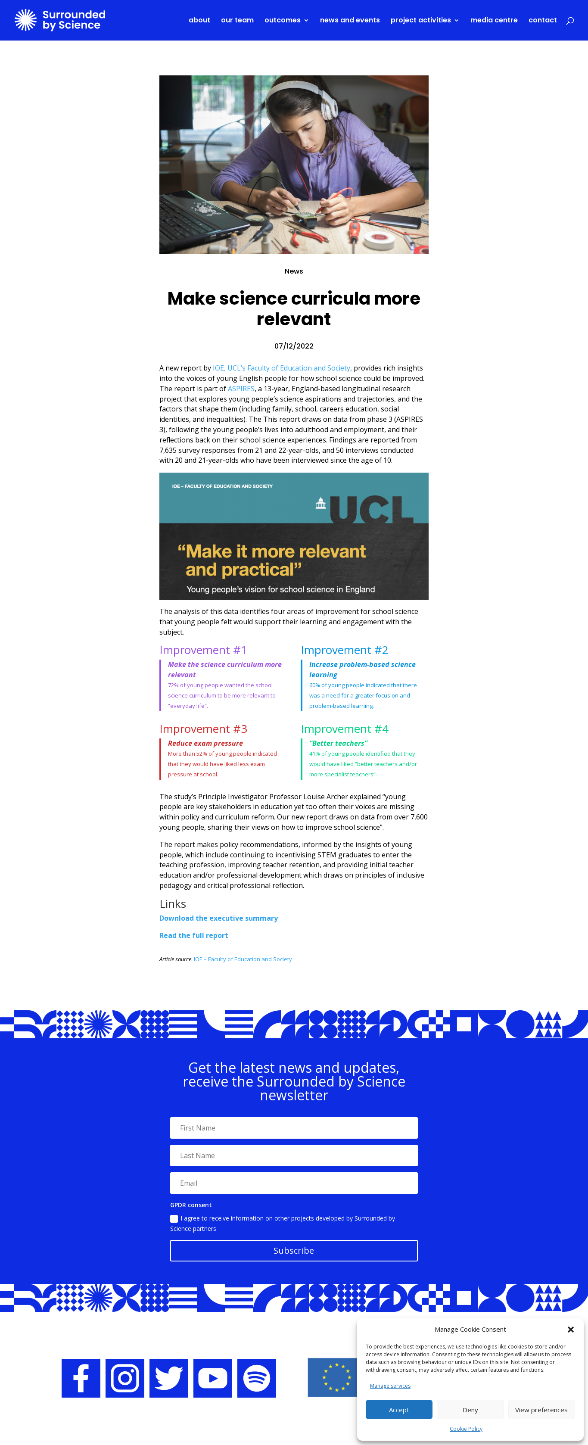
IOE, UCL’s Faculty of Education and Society (281, 368)
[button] (570, 1329)
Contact (543, 21)
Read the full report (193, 935)
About (199, 21)
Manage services (390, 1385)
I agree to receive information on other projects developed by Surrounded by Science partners (282, 1223)
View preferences (541, 1409)
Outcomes (282, 21)
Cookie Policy (466, 1429)
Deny (470, 1409)
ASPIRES (241, 388)
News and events (350, 21)
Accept (399, 1409)
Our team (237, 21)
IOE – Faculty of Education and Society (243, 959)
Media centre (494, 21)
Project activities (421, 21)
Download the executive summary (218, 918)
